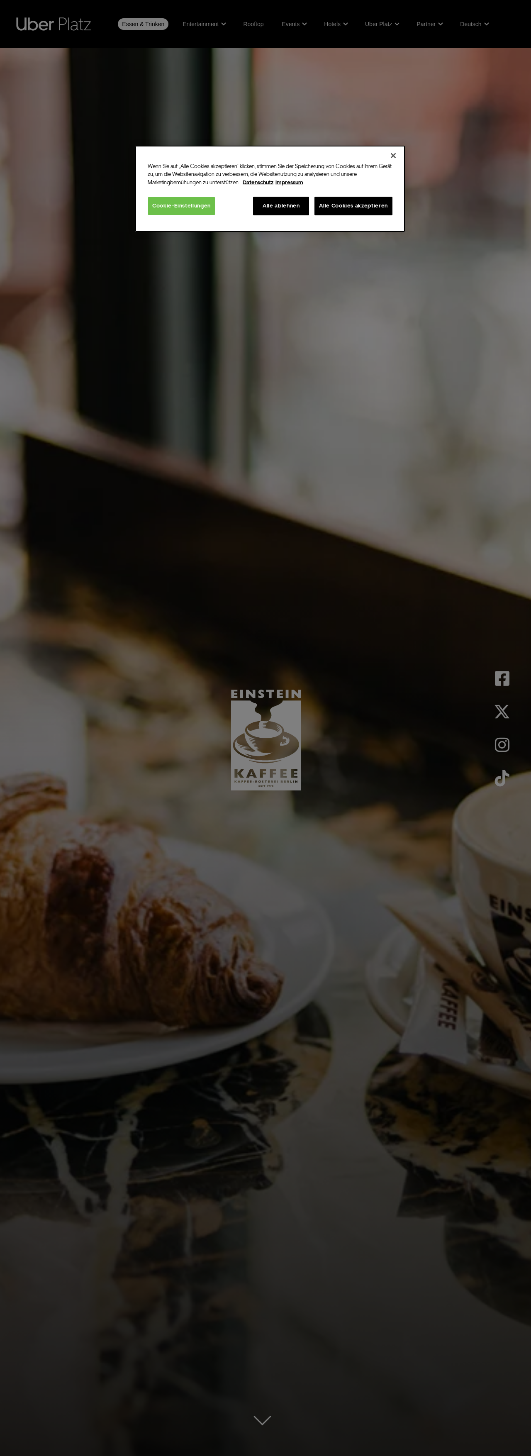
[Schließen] (393, 155)
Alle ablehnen (281, 205)
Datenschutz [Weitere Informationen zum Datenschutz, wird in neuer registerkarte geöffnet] (258, 182)
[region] (270, 189)
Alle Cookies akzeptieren (353, 205)
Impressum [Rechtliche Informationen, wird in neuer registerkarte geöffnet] (289, 182)
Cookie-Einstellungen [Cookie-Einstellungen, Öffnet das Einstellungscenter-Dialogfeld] (181, 205)
